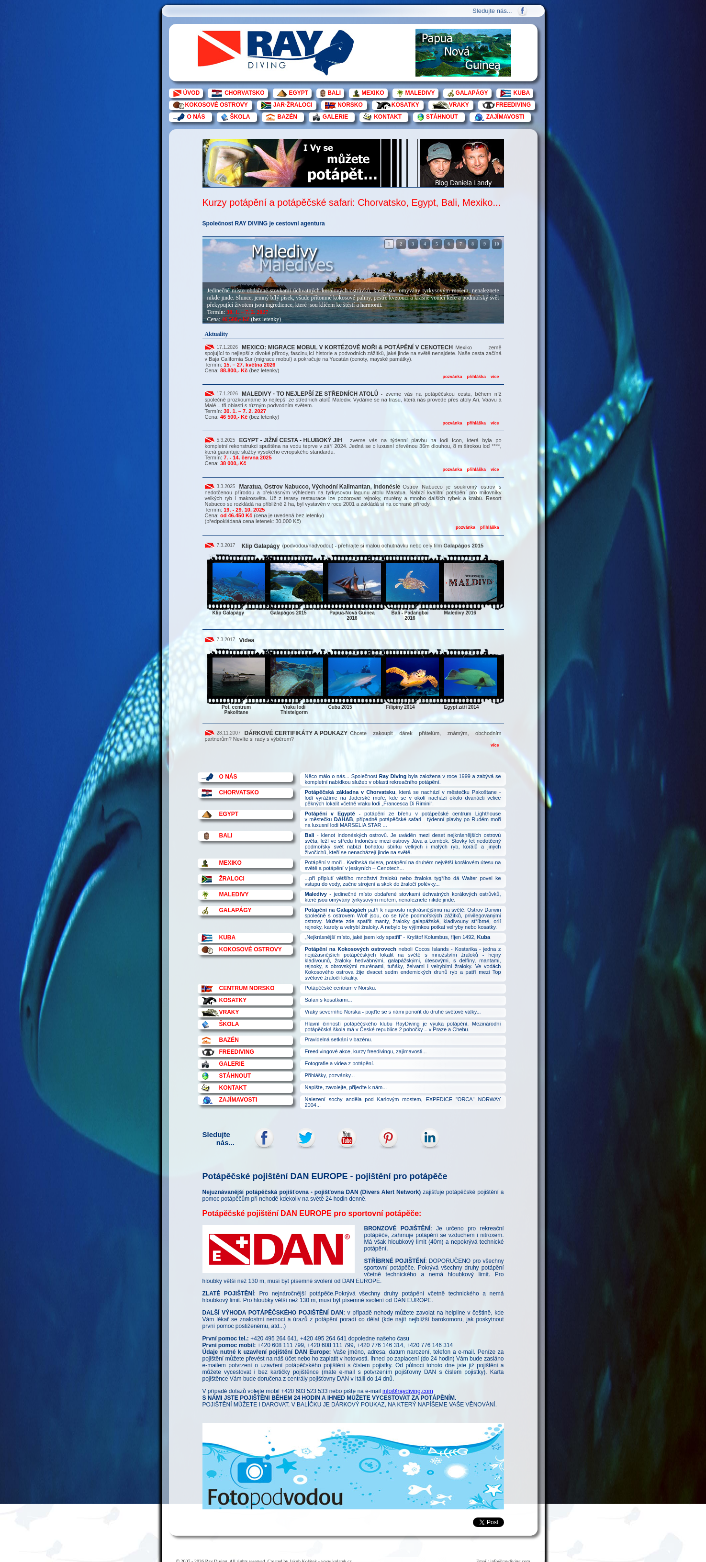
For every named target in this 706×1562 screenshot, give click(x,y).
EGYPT (299, 92)
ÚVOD (191, 92)
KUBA (522, 92)
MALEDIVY (420, 92)
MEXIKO (372, 92)
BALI (334, 92)
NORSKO (350, 104)
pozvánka (452, 376)
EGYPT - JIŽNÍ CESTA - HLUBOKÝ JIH (290, 440)
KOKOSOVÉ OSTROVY (216, 104)
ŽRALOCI (232, 878)
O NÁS (196, 116)
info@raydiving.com (407, 1391)
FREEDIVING (513, 104)
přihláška (476, 376)
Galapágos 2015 (463, 545)
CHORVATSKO (244, 92)
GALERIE (335, 116)
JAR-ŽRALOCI (292, 104)
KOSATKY (405, 104)
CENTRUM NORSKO (247, 988)
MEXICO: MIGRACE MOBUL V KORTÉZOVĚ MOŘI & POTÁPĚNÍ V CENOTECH (347, 347)
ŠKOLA (240, 116)
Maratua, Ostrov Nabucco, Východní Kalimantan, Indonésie (319, 486)
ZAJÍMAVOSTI (505, 116)
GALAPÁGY (472, 92)
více (495, 376)
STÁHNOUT (442, 116)
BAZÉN (287, 116)
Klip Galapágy (260, 546)
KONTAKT (388, 116)
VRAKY (459, 104)
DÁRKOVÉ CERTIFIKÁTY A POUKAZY (296, 733)
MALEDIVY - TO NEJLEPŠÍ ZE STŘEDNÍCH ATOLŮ (310, 393)
